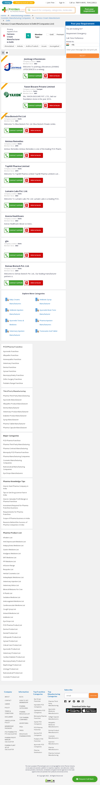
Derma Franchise (9, 367)
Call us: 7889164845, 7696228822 (83, 2)
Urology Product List (10, 669)
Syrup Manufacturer (11, 419)
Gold (51, 34)
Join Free (50, 2)
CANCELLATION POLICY (10, 722)
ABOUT (7, 697)
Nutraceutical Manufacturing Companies (14, 468)
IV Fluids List (7, 593)
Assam (44, 46)
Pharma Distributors (38, 751)
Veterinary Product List (11, 653)
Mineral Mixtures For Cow (12, 589)
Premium (59, 34)
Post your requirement (89, 10)
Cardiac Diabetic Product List (14, 657)
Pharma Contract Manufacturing (15, 448)
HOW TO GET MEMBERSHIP (23, 701)
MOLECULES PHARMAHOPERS (25, 735)
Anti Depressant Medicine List (14, 541)
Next (83, 55)
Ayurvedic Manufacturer (12, 400)
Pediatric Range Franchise (13, 383)
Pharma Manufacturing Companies (16, 456)
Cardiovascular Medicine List (14, 605)
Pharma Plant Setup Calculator (10, 747)
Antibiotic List (8, 617)
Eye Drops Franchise (37, 700)
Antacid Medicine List (11, 613)
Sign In (61, 2)
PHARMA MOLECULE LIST (24, 713)
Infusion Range (9, 565)
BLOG (21, 697)
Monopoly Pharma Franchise (40, 717)
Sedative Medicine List (11, 597)
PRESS (21, 730)
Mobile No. (70, 41)
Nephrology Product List (12, 665)
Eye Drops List (8, 621)
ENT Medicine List (9, 557)
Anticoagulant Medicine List (13, 601)
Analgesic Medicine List (12, 553)
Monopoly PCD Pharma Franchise (16, 452)
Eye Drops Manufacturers (13, 473)
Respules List (8, 569)
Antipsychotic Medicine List (13, 545)
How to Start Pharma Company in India (15, 487)
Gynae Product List (10, 641)
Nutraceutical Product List (12, 673)
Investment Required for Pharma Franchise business (15, 506)
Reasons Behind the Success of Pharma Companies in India (15, 523)
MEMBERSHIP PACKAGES (9, 727)
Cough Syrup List (9, 609)
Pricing (7, 2)
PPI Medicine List (9, 561)
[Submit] (29, 10)
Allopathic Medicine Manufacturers (53, 725)
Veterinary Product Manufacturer (15, 412)
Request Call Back (84, 779)
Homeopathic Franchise (12, 359)
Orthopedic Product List (12, 637)
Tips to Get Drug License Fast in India (15, 493)
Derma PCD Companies (38, 734)
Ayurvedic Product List (11, 649)
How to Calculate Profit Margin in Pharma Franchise (15, 500)
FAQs (21, 727)
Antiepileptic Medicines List (13, 577)
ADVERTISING (23, 723)
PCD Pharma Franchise (12, 440)
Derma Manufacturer (11, 408)
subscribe (93, 695)
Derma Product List (10, 629)
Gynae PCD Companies (38, 723)
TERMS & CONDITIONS (9, 712)
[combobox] (50, 10)
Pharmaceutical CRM (24, 2)
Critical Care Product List (12, 645)
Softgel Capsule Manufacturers (53, 718)
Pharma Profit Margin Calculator (10, 740)
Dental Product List (10, 633)
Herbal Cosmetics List (11, 573)
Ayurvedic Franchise (11, 351)
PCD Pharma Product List (12, 625)
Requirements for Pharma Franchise (13, 513)
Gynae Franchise (9, 371)
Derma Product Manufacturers (53, 731)
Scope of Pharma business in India (16, 518)
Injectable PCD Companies (39, 706)
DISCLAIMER (9, 717)
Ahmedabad (9, 46)
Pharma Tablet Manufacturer (14, 424)
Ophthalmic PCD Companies (39, 711)
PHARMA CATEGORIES (23, 707)
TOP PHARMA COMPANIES (23, 718)
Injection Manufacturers (53, 743)
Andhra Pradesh (32, 46)
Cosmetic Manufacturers (53, 737)
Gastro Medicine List (11, 549)
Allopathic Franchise (10, 355)
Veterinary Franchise (11, 363)
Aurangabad (54, 46)
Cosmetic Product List (11, 677)
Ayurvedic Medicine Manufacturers (53, 711)
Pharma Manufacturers (53, 748)
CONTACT (8, 700)
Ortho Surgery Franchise (12, 379)
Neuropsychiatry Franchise (13, 375)
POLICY (7, 708)
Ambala (20, 46)
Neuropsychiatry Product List (14, 661)
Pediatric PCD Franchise (38, 740)
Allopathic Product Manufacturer (15, 404)
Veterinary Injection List (12, 581)
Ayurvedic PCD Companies (39, 746)
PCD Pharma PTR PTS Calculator (11, 733)
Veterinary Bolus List (11, 585)
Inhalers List (7, 537)
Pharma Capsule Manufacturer (15, 427)
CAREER (7, 704)
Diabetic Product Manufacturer (15, 416)
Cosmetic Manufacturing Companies (12, 461)
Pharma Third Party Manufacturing (16, 396)
